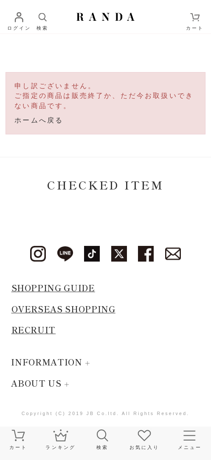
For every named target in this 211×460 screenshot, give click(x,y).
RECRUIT (33, 329)
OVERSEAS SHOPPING (63, 309)
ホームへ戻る (38, 120)
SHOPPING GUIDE (53, 288)
